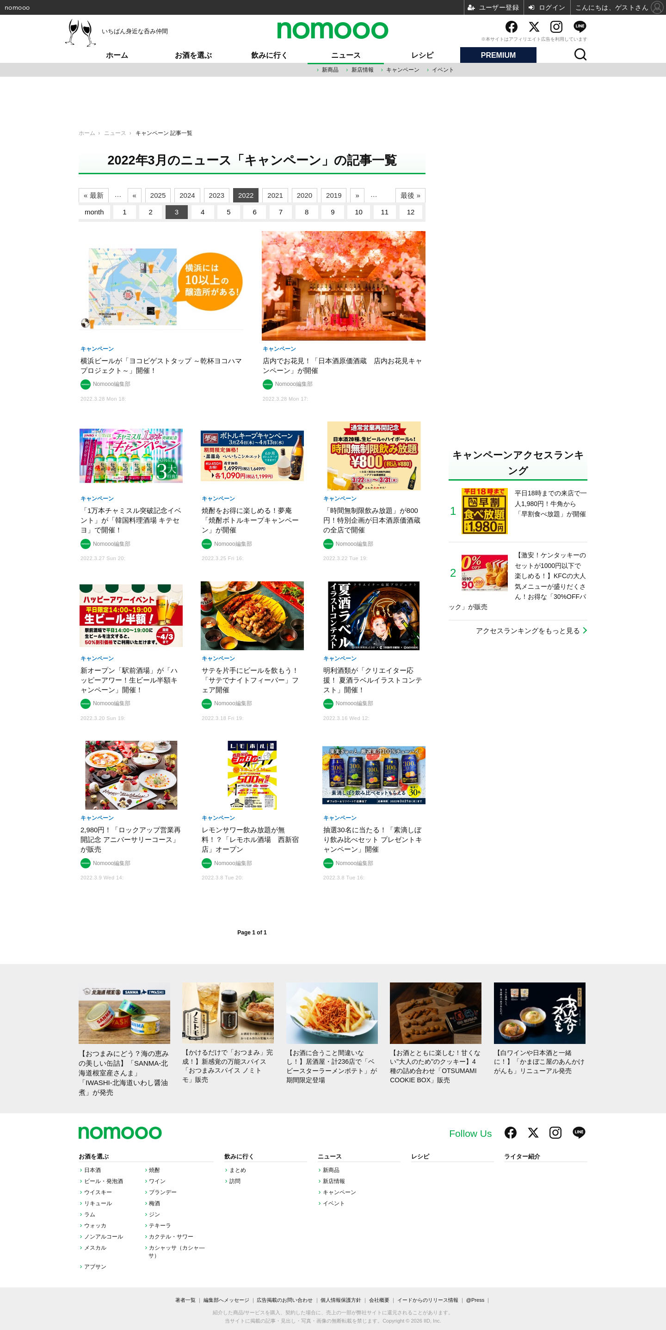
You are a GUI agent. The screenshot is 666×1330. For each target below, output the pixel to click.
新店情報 (363, 70)
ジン (154, 1214)
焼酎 (154, 1170)
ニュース (346, 55)
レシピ (422, 55)
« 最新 (94, 195)
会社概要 (379, 1300)
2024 (187, 195)
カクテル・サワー (171, 1236)
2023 (216, 195)
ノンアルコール (103, 1236)
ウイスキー (98, 1192)
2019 (333, 195)
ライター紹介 (522, 1156)
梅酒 (154, 1203)
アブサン (95, 1266)
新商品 (330, 70)
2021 (275, 195)
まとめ (237, 1170)
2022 (245, 195)
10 (359, 212)
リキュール (98, 1203)
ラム (89, 1214)
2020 (304, 195)
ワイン (157, 1181)
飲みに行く (269, 55)
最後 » (410, 195)
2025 (158, 195)
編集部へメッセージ (226, 1300)
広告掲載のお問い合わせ (285, 1300)
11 (385, 212)
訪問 (234, 1181)
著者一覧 (185, 1300)
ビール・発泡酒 (103, 1181)
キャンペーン (402, 70)
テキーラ (160, 1225)
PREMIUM (498, 55)
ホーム (117, 55)
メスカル (95, 1248)
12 (411, 212)
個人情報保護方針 (341, 1300)
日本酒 (92, 1170)
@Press (475, 1300)
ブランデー (163, 1192)
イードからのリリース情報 (427, 1300)
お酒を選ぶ (193, 55)
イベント (443, 70)
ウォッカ (95, 1225)
